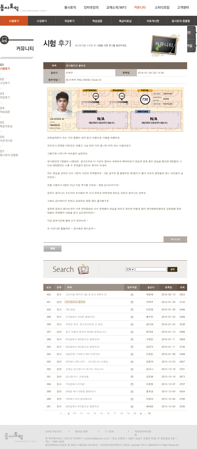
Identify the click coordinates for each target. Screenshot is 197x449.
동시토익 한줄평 (14, 153)
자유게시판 (14, 139)
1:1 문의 (109, 431)
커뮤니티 (140, 7)
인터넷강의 (91, 7)
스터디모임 (162, 7)
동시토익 (23, 8)
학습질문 (14, 110)
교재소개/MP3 (116, 7)
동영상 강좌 (81, 431)
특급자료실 (14, 124)
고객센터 (183, 7)
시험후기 (14, 67)
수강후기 (14, 81)
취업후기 (14, 95)
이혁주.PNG (75, 79)
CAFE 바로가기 (53, 431)
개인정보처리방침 (143, 431)
